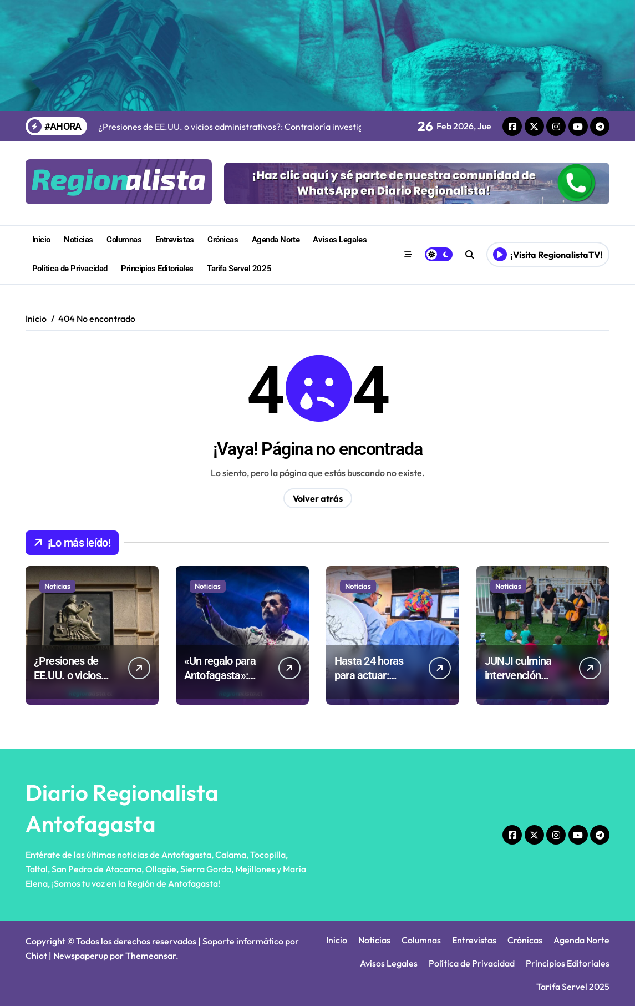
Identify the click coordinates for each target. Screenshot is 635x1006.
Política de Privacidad (70, 269)
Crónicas (222, 240)
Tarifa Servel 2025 (239, 269)
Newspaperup (80, 955)
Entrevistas (174, 240)
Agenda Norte (276, 240)
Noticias (78, 240)
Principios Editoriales (157, 269)
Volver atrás (318, 498)
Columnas (123, 240)
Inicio (41, 240)
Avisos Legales (340, 240)
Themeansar (150, 955)
